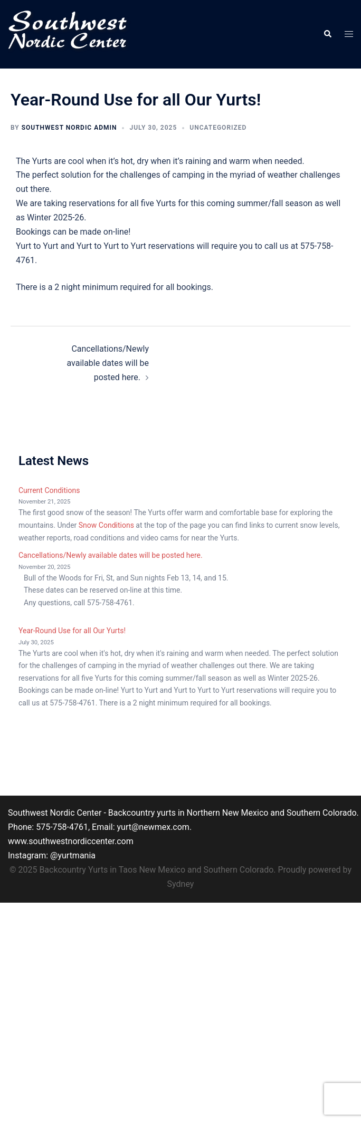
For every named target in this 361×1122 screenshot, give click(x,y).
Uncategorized (217, 127)
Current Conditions (49, 490)
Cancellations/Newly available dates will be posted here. (107, 363)
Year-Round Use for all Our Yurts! (72, 630)
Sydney (180, 884)
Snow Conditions (106, 525)
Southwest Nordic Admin (69, 127)
